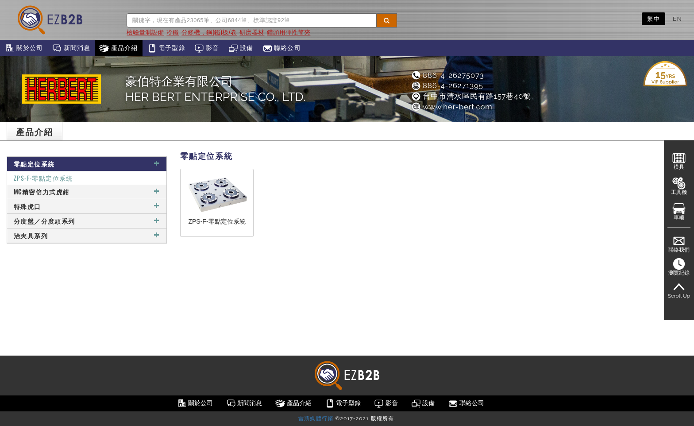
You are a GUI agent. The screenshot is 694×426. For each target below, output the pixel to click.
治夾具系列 (87, 235)
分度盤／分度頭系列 (87, 220)
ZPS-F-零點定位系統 (43, 177)
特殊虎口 (87, 206)
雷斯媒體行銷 (315, 418)
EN (677, 18)
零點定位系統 (87, 163)
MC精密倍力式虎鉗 (87, 191)
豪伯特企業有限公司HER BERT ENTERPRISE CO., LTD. (215, 89)
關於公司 (23, 48)
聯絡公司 (281, 48)
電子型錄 (166, 48)
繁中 (653, 18)
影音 (207, 48)
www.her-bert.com (452, 106)
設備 (241, 48)
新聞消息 (71, 48)
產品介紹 (118, 48)
